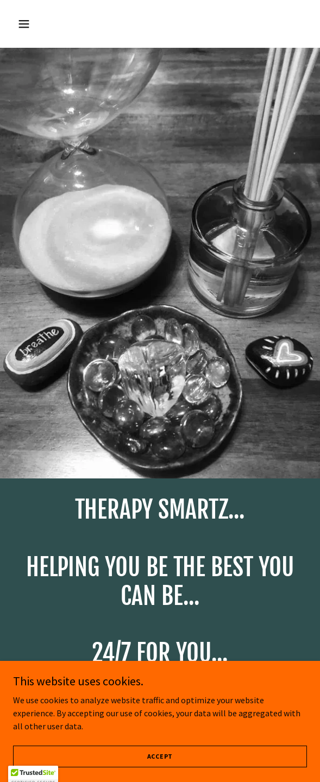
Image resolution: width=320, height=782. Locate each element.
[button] (46, 24)
